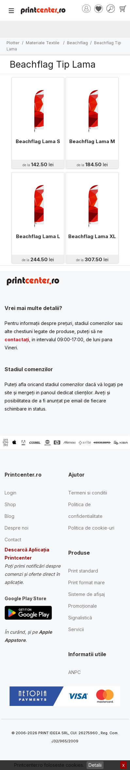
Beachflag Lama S (38, 141)
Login (10, 492)
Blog (9, 516)
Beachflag (77, 42)
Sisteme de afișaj (86, 594)
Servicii (76, 629)
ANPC (74, 672)
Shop (10, 504)
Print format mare (86, 582)
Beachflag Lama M (92, 141)
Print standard (83, 571)
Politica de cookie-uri (91, 528)
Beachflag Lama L (38, 236)
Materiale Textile (43, 42)
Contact (13, 539)
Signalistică (80, 617)
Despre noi (16, 528)
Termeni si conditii (87, 492)
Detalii (95, 765)
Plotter (13, 42)
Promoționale (82, 606)
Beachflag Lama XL (92, 236)
